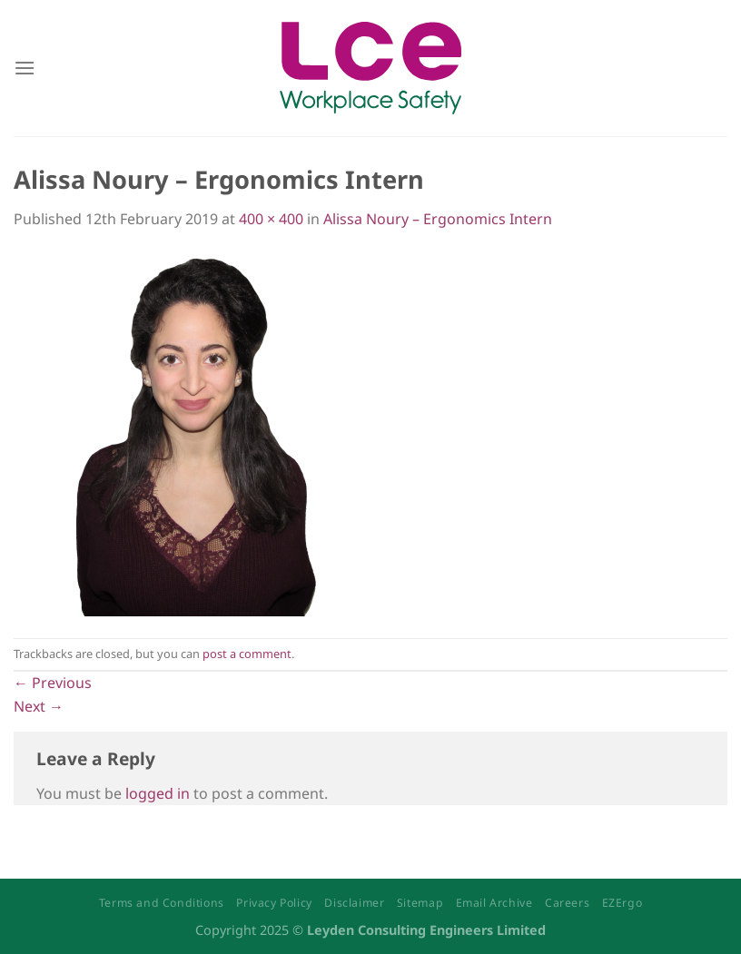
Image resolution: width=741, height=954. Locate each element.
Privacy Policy (274, 902)
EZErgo (622, 902)
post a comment (247, 653)
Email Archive (494, 902)
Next (39, 706)
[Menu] (24, 67)
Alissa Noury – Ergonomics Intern (437, 219)
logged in (157, 793)
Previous (53, 683)
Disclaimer (354, 902)
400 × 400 (271, 219)
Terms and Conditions (161, 902)
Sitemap (420, 902)
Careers (567, 902)
